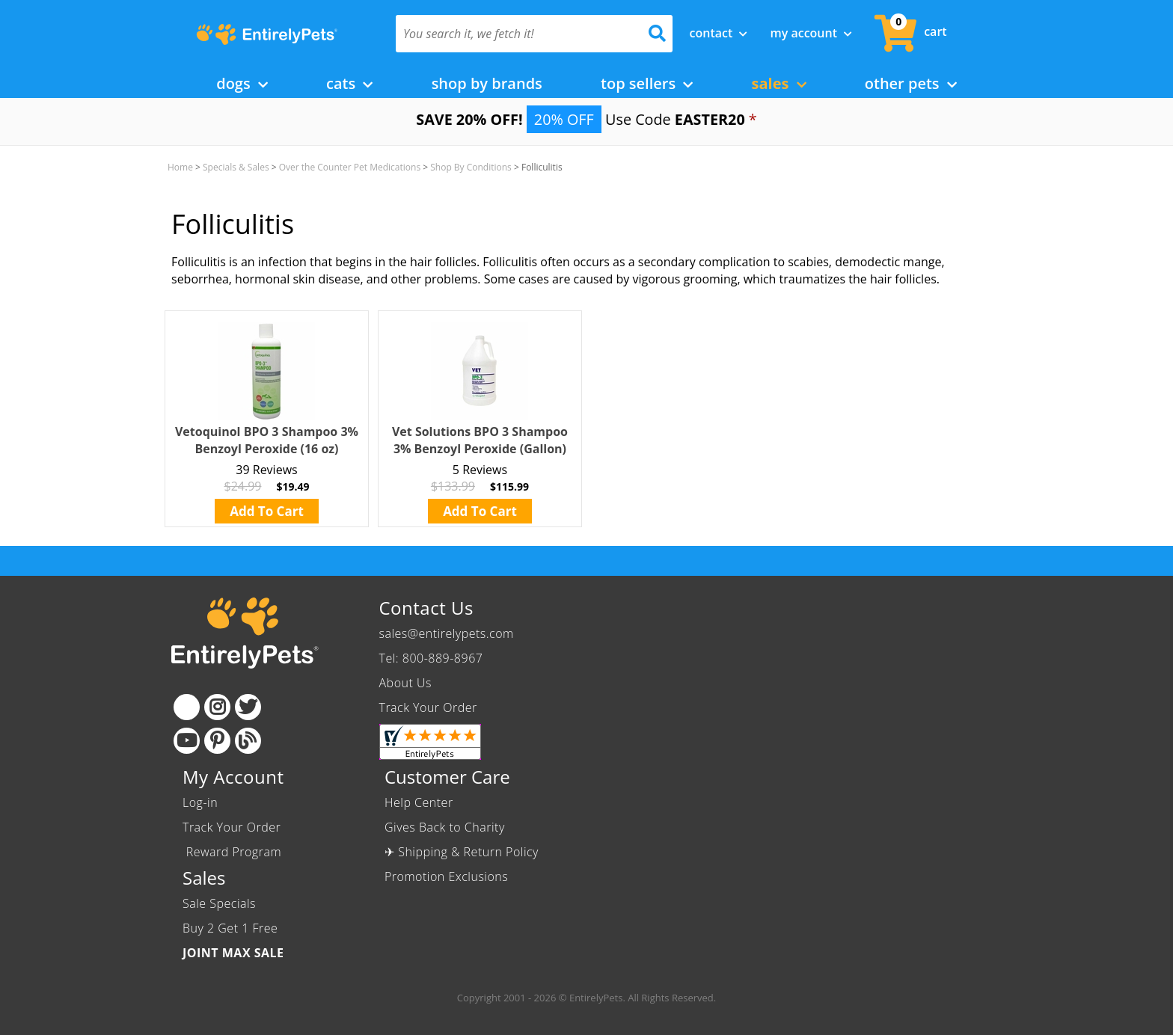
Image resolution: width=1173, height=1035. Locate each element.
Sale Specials (219, 903)
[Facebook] (187, 707)
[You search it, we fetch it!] (513, 33)
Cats (349, 83)
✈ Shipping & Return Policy (462, 852)
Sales (779, 83)
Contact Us (426, 607)
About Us (405, 683)
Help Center (419, 802)
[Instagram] (217, 707)
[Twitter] (248, 707)
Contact (719, 33)
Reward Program (234, 852)
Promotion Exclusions (446, 876)
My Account (811, 33)
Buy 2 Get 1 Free (230, 928)
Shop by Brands (487, 83)
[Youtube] (187, 741)
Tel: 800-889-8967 (431, 658)
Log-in (200, 802)
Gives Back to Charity (445, 827)
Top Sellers (647, 83)
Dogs (242, 83)
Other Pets (911, 83)
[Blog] (248, 741)
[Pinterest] (217, 741)
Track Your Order (428, 707)
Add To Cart (267, 511)
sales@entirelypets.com (446, 633)
